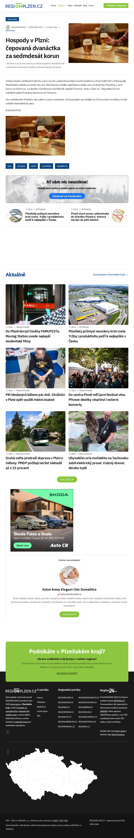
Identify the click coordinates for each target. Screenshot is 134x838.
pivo (9, 166)
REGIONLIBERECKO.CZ (67, 722)
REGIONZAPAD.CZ (65, 702)
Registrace (122, 6)
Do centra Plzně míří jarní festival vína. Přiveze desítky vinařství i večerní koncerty (97, 399)
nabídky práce (11, 715)
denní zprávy (15, 704)
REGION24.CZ (84, 726)
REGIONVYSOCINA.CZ (87, 702)
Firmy (91, 5)
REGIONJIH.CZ (64, 707)
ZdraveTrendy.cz (118, 734)
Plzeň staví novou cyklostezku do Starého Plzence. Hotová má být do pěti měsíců (90, 217)
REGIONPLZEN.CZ (19, 27)
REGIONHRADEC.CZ (66, 726)
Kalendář (78, 5)
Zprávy (62, 5)
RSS (38, 716)
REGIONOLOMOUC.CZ (87, 717)
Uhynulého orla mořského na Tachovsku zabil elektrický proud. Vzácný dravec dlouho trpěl (98, 463)
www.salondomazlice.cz (69, 594)
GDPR (55, 820)
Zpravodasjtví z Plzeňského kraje (110, 274)
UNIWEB (103, 711)
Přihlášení (41, 702)
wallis (33, 166)
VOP (61, 820)
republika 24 (62, 166)
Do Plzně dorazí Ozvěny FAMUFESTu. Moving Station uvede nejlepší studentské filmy (33, 336)
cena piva (21, 166)
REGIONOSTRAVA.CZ (87, 722)
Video (70, 5)
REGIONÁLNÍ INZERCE (67, 673)
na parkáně (46, 166)
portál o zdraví (119, 731)
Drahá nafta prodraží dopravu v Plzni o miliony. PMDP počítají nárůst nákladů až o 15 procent (34, 463)
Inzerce (40, 697)
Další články (67, 479)
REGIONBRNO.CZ (85, 707)
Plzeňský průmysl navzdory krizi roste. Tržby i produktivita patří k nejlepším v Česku (44, 217)
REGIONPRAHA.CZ (66, 712)
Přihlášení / (111, 6)
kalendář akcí (24, 711)
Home (53, 5)
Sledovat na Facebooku (67, 196)
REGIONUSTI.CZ (64, 717)
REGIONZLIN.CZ (85, 712)
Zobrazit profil (69, 614)
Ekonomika (12, 19)
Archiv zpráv (42, 711)
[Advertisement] (67, 247)
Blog (85, 5)
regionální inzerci (21, 722)
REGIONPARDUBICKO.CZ (88, 697)
